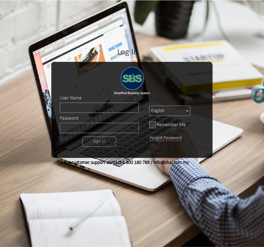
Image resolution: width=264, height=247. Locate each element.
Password (69, 118)
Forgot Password (165, 138)
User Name (70, 98)
